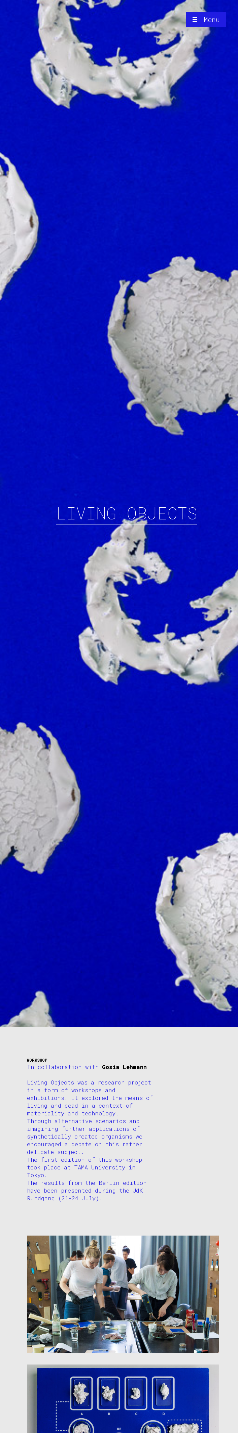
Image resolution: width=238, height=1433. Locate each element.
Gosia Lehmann (124, 1067)
